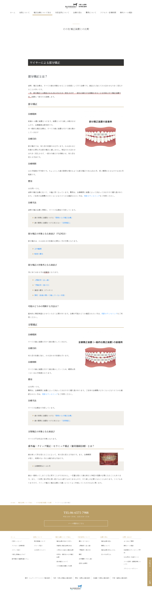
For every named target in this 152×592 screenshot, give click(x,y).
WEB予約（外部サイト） (131, 557)
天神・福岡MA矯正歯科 (119, 578)
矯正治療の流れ (106, 541)
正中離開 (37, 249)
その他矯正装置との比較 (64, 566)
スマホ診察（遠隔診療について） (132, 562)
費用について (91, 12)
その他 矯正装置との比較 (44, 503)
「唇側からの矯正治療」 (63, 217)
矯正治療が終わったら (108, 550)
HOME (13, 503)
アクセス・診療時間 (108, 12)
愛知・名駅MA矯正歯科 (82, 578)
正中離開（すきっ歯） (86, 559)
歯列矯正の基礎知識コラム (20, 559)
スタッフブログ (136, 12)
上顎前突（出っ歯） (42, 280)
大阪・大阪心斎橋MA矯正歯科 (62, 578)
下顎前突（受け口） (42, 285)
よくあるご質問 (129, 541)
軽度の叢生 (38, 254)
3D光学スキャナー (40, 550)
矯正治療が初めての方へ (64, 541)
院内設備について (39, 541)
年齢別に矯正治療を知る (64, 545)
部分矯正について (62, 561)
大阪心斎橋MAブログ (18, 554)
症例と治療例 (83, 563)
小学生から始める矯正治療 (65, 550)
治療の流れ (77, 12)
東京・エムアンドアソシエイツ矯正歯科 (37, 578)
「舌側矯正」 (66, 222)
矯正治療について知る (42, 12)
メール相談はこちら (76, 523)
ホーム (12, 12)
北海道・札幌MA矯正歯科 (101, 578)
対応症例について (62, 12)
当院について (24, 12)
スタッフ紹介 (16, 550)
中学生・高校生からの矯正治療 (65, 555)
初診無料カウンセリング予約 (132, 551)
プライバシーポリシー (131, 568)
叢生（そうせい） (84, 541)
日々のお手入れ (106, 554)
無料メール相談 (126, 12)
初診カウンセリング (92, 196)
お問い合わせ (127, 537)
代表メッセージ (17, 541)
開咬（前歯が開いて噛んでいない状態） (50, 295)
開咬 (80, 554)
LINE (141, 12)
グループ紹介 (38, 545)
